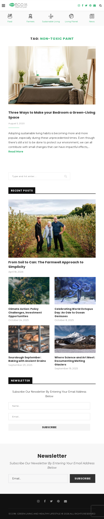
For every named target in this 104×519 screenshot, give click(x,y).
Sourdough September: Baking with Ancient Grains (27, 359)
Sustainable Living (51, 18)
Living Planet (71, 18)
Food (9, 18)
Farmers (30, 18)
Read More (15, 151)
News (92, 18)
